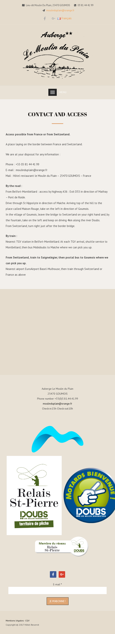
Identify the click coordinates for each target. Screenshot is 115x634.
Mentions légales (15, 620)
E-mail (57, 584)
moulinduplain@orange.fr (60, 10)
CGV (27, 620)
